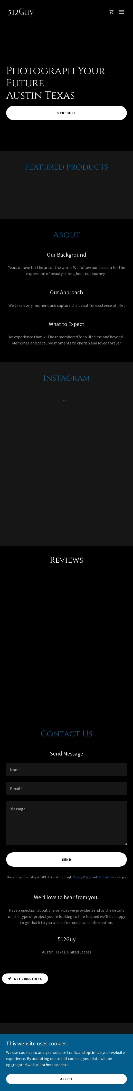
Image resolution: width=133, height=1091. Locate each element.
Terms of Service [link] (107, 877)
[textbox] (66, 769)
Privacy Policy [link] (82, 877)
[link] (48, 13)
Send (66, 859)
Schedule (66, 113)
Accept (66, 1079)
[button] (122, 12)
